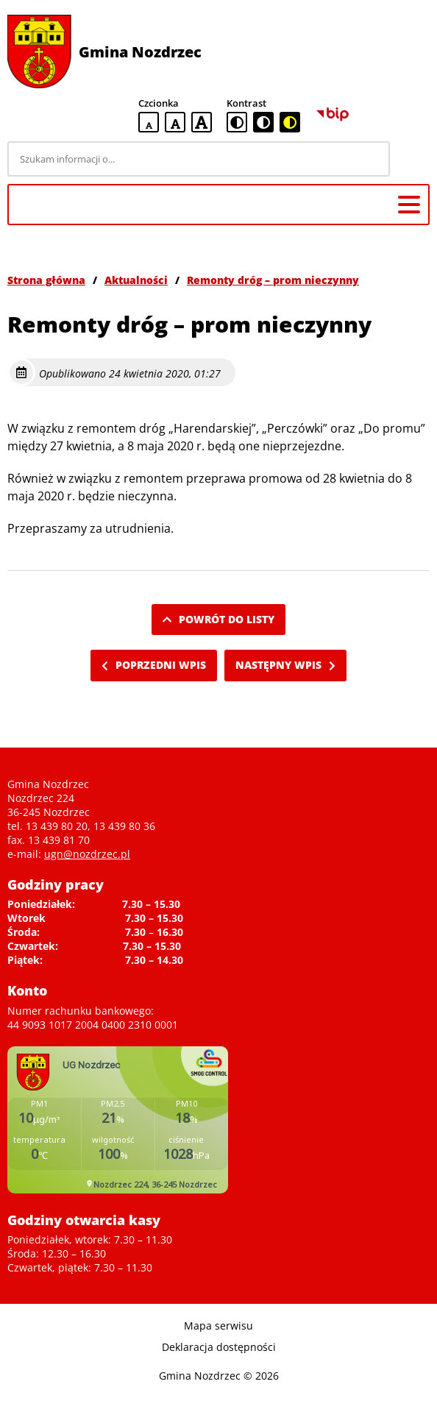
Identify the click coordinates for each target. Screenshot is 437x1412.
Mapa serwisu (218, 1326)
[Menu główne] (409, 204)
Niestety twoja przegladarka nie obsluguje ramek (117, 1119)
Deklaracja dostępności (219, 1347)
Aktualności (136, 280)
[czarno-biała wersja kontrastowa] (263, 122)
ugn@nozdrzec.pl (87, 854)
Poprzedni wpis (154, 665)
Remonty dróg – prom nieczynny (273, 280)
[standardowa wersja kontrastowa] (237, 122)
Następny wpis (285, 665)
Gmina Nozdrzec (140, 52)
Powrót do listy (218, 619)
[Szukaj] (412, 159)
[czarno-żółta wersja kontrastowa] (290, 122)
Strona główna (46, 280)
